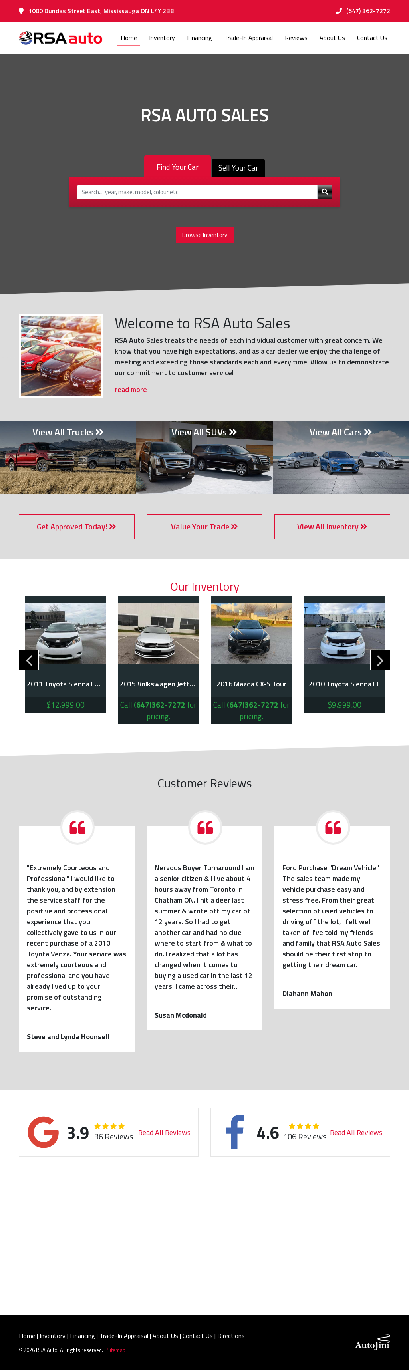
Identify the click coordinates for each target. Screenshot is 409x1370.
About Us (165, 1335)
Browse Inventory (204, 234)
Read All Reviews (165, 1132)
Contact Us (198, 1335)
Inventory (53, 1335)
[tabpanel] (65, 654)
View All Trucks (68, 432)
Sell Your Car (238, 167)
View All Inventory (332, 526)
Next (380, 660)
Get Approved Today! (76, 526)
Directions (231, 1335)
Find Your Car (178, 167)
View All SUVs (204, 432)
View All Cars (341, 432)
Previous (29, 660)
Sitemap (116, 1350)
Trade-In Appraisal (123, 1335)
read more (131, 389)
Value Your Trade (204, 526)
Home (27, 1335)
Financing (82, 1335)
